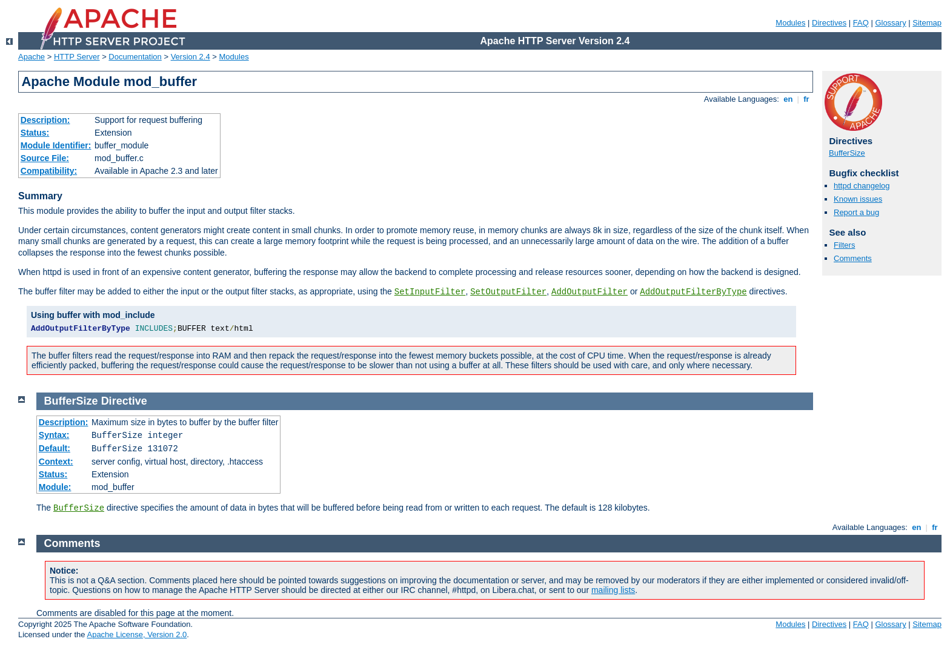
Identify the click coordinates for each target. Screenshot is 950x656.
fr (807, 99)
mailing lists (613, 590)
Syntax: (54, 435)
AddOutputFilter (589, 292)
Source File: (45, 158)
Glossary (890, 22)
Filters (844, 245)
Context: (56, 461)
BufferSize (847, 152)
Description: (45, 120)
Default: (54, 448)
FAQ (861, 22)
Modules (790, 22)
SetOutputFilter (508, 292)
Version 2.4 (190, 56)
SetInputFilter (430, 292)
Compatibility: (49, 171)
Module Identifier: (56, 145)
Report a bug (856, 212)
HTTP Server (77, 56)
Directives (829, 22)
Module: (55, 487)
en (788, 99)
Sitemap (927, 22)
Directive (124, 401)
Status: (35, 132)
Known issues (858, 199)
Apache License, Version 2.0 (137, 634)
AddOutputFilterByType (693, 292)
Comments (853, 258)
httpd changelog (862, 185)
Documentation (134, 56)
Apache (31, 56)
